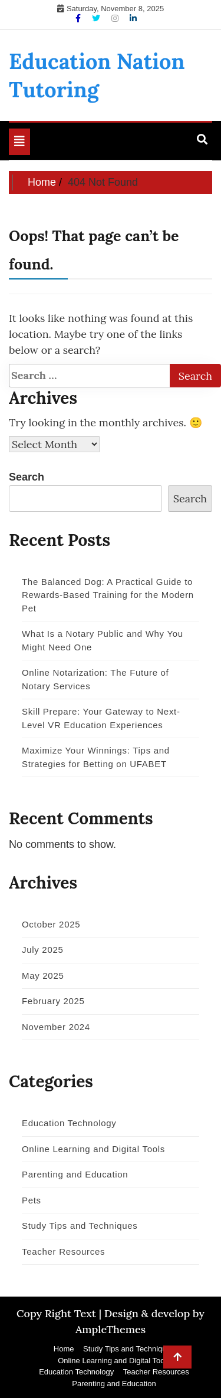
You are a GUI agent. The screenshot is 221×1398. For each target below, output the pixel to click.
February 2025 (53, 1001)
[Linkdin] (133, 18)
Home (64, 1348)
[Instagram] (116, 18)
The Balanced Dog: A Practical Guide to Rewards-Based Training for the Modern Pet (108, 595)
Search (26, 477)
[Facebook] (79, 18)
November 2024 (56, 1027)
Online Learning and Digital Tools (93, 1149)
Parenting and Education (75, 1174)
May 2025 (43, 976)
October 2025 (51, 924)
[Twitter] (97, 18)
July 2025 (43, 950)
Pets (31, 1200)
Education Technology (69, 1123)
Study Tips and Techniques (80, 1226)
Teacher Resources (63, 1251)
